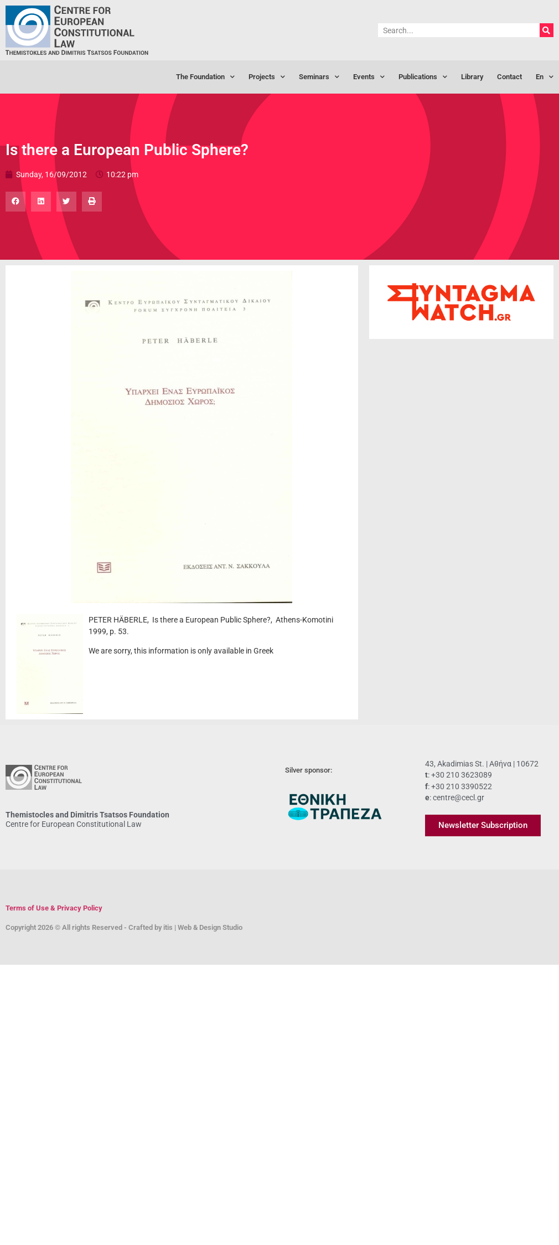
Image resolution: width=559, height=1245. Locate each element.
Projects (267, 77)
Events (369, 77)
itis (168, 927)
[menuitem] (544, 77)
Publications (422, 77)
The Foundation (205, 77)
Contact (509, 77)
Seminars (319, 77)
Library (472, 77)
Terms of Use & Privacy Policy (54, 908)
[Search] (546, 30)
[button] (15, 202)
